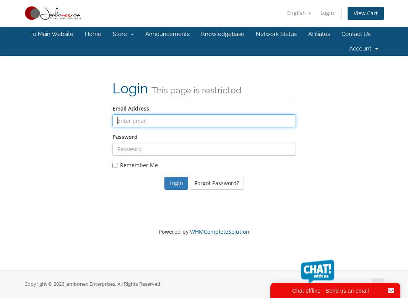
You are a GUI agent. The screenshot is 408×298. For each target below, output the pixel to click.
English (299, 12)
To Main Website (51, 34)
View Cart (366, 13)
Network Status (276, 34)
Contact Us (356, 34)
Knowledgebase (222, 34)
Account (363, 48)
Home (93, 34)
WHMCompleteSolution (219, 231)
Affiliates (319, 34)
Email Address (130, 108)
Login (327, 12)
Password (125, 136)
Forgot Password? (217, 183)
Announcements (167, 34)
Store (123, 34)
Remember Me (135, 165)
